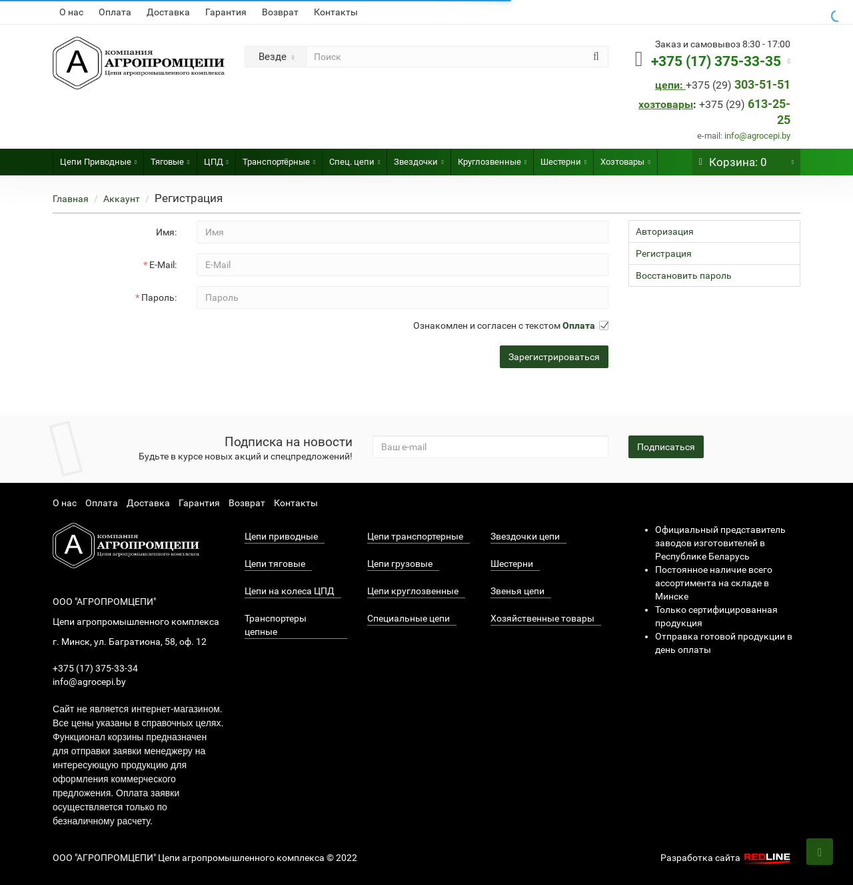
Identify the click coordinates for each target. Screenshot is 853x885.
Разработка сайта (727, 857)
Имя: (166, 232)
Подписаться (666, 446)
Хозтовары (625, 158)
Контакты (336, 12)
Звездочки (418, 158)
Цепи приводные (281, 536)
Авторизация (665, 231)
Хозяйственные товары (542, 618)
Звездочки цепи (525, 536)
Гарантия (226, 12)
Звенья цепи (517, 591)
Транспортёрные (279, 158)
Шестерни (563, 158)
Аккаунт (121, 198)
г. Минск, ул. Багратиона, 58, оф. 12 (130, 641)
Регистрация (664, 253)
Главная (71, 198)
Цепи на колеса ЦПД (290, 591)
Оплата (115, 12)
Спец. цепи (354, 158)
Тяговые (170, 158)
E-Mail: (163, 264)
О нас (71, 12)
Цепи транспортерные (415, 536)
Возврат (280, 12)
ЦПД (216, 158)
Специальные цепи (408, 618)
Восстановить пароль (684, 275)
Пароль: (159, 297)
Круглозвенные (492, 158)
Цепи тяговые (275, 563)
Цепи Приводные (98, 158)
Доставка (168, 12)
